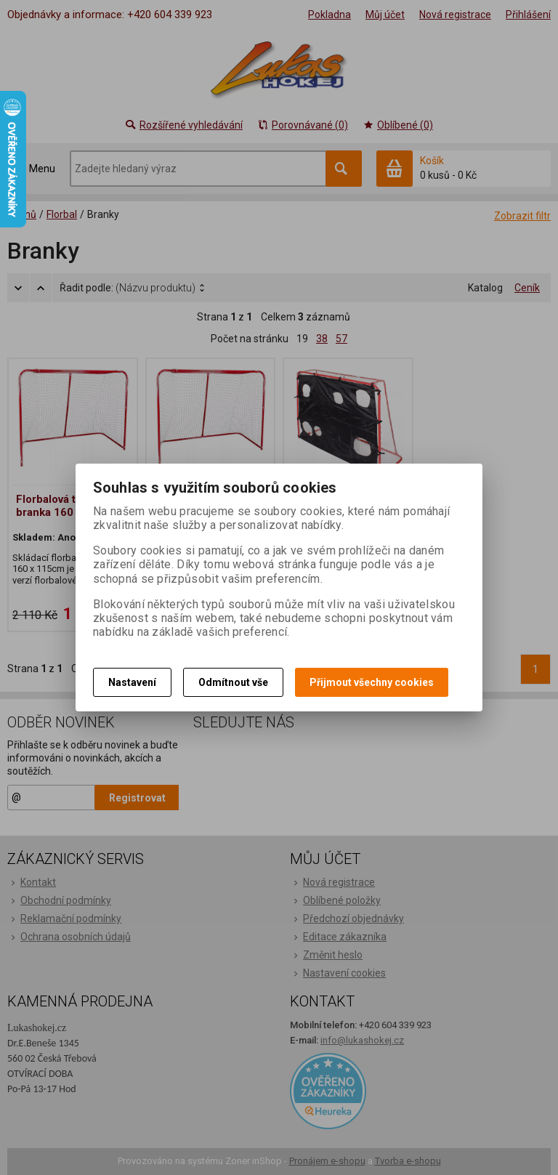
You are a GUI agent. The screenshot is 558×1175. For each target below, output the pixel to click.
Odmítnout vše (233, 682)
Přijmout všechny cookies (372, 682)
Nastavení (132, 682)
